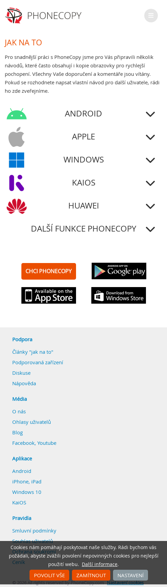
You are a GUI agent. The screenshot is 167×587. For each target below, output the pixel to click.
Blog (17, 432)
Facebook (23, 442)
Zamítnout (91, 575)
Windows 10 (26, 491)
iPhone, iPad (26, 481)
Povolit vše (49, 575)
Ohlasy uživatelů (31, 421)
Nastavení (130, 575)
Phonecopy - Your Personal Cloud (44, 15)
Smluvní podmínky (34, 530)
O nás (19, 411)
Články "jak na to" (32, 351)
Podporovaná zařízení (37, 362)
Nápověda (24, 383)
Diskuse (21, 372)
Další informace (99, 564)
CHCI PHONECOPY (48, 271)
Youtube (46, 442)
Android (21, 471)
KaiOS (19, 502)
